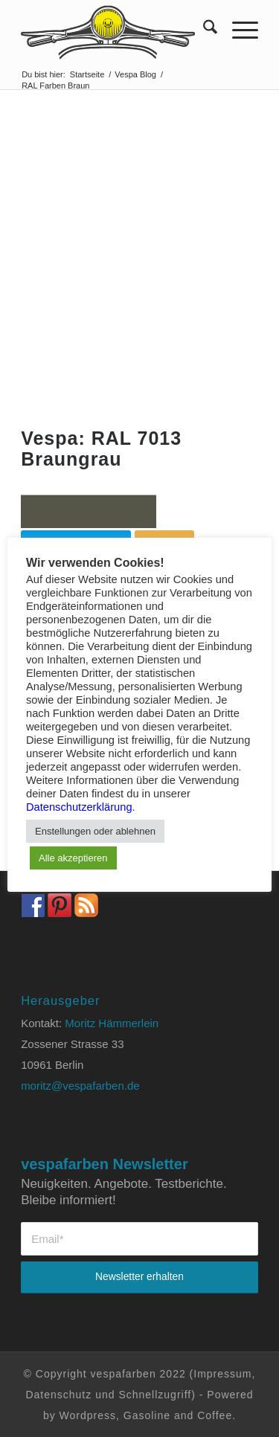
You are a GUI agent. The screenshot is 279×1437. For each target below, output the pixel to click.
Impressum (222, 1374)
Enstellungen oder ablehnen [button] (95, 831)
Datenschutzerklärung (79, 807)
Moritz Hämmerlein (111, 1023)
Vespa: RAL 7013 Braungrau (101, 448)
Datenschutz (58, 1395)
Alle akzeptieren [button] (73, 858)
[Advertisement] (139, 236)
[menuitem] (202, 30)
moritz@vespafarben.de (80, 1085)
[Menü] (237, 30)
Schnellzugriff (154, 1395)
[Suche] (202, 30)
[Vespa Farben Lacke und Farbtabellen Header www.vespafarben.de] (116, 30)
